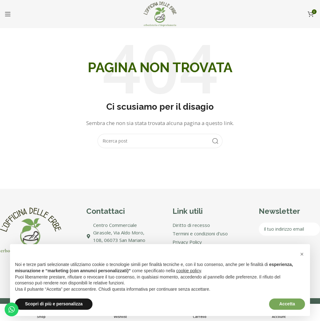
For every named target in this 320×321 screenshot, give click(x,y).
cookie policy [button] (188, 270)
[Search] (160, 141)
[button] (302, 254)
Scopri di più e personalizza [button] (53, 303)
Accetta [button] (287, 303)
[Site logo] (160, 13)
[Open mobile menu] (8, 14)
